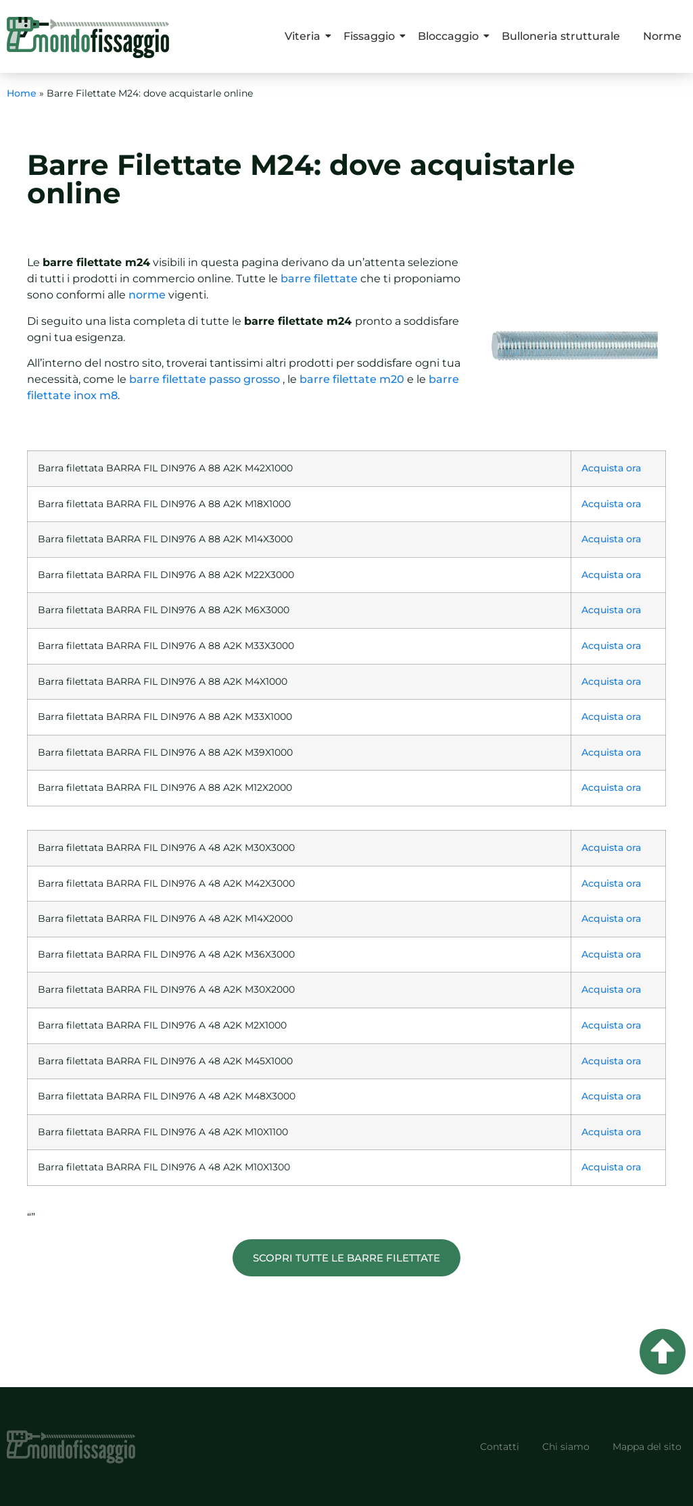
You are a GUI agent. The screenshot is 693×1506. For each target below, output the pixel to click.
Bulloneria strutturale (561, 36)
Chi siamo (566, 1446)
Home (22, 93)
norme (147, 294)
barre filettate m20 (352, 379)
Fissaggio (371, 36)
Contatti (499, 1446)
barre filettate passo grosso (204, 379)
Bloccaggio (450, 36)
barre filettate (319, 278)
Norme (662, 36)
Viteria (305, 36)
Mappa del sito (647, 1446)
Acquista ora (611, 468)
